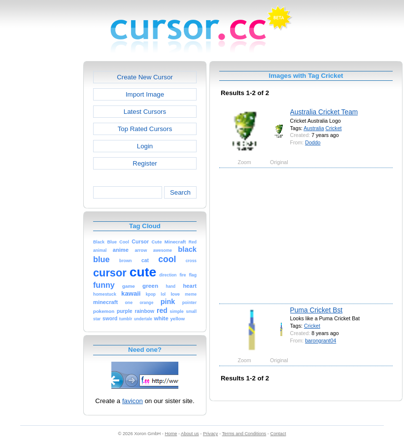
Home (171, 433)
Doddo (312, 142)
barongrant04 (320, 340)
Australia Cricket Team (324, 112)
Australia (313, 128)
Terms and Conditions (244, 433)
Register (145, 163)
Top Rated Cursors (145, 129)
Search (180, 192)
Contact (278, 433)
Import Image (145, 94)
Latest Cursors (145, 111)
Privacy (210, 433)
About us (190, 433)
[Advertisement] (40, 209)
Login (145, 146)
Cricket (334, 128)
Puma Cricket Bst (316, 310)
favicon (132, 401)
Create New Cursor (145, 77)
